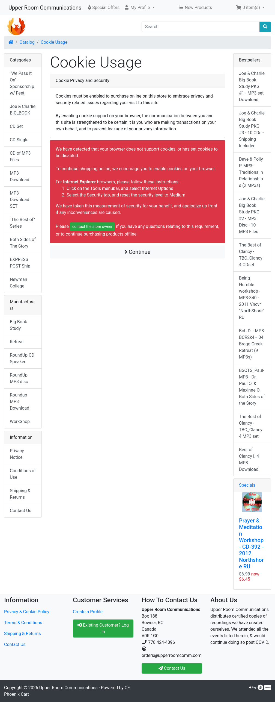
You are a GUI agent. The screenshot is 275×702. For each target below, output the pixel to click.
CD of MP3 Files (20, 156)
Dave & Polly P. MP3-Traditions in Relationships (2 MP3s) (251, 172)
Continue (138, 252)
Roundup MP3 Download (19, 401)
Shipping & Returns (20, 494)
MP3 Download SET (19, 199)
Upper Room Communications (44, 7)
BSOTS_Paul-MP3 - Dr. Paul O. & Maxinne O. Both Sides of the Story (252, 387)
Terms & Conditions (23, 622)
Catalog (27, 42)
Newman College (18, 283)
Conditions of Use (23, 474)
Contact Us (20, 510)
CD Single (19, 139)
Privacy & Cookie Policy (26, 611)
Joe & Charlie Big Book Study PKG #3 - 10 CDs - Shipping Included (252, 129)
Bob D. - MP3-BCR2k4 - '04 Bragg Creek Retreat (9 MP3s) (252, 344)
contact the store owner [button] (92, 226)
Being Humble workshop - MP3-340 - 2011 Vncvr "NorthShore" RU (251, 297)
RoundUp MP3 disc (19, 378)
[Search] (201, 27)
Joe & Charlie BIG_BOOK (22, 110)
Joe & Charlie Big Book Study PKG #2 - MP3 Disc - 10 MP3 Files (252, 215)
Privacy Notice (17, 454)
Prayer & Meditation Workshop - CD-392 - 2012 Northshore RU (251, 543)
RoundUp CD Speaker (22, 358)
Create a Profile (88, 611)
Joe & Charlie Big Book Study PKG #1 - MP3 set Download (252, 86)
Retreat (17, 341)
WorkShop (20, 421)
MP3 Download (19, 176)
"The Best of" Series (22, 223)
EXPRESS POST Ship (20, 263)
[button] (139, 7)
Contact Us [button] (172, 668)
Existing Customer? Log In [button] (103, 628)
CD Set (16, 126)
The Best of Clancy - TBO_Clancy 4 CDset (250, 254)
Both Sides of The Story (23, 243)
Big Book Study (18, 325)
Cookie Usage (54, 42)
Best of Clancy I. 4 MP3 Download (249, 459)
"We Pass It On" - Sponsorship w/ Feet (22, 83)
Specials (247, 485)
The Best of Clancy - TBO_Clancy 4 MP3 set (250, 426)
